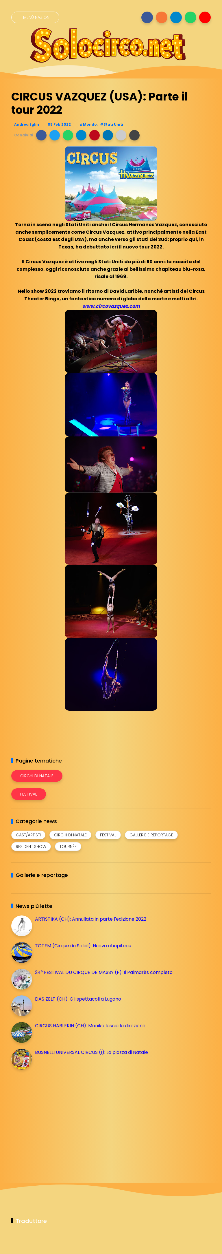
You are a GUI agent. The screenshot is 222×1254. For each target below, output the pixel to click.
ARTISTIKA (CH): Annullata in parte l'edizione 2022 (90, 919)
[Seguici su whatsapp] (190, 17)
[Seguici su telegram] (176, 17)
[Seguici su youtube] (205, 17)
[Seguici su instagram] (161, 17)
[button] (41, 135)
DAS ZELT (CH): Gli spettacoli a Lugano (78, 999)
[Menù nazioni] (35, 17)
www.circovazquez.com (111, 306)
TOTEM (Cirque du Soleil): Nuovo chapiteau (83, 945)
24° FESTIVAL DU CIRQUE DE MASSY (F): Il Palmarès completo (104, 972)
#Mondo (88, 124)
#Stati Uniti (111, 124)
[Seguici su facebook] (147, 17)
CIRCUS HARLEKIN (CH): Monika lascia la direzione (90, 1025)
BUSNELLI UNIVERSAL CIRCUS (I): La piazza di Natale (91, 1052)
